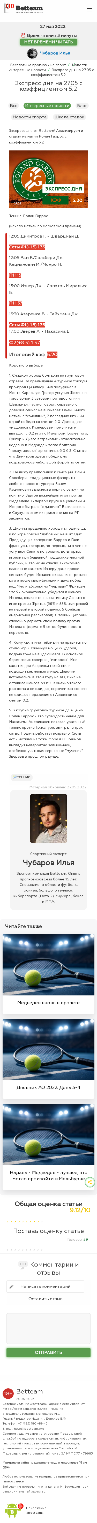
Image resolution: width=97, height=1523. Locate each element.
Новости (79, 65)
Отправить (48, 1352)
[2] (11, 1218)
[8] (34, 1218)
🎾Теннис (21, 777)
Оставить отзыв (45, 1298)
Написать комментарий (45, 1286)
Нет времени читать (48, 42)
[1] (7, 1218)
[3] (15, 1218)
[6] (26, 1218)
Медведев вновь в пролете (48, 1003)
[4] (19, 1218)
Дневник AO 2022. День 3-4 (48, 1087)
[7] (30, 1218)
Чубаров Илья (55, 53)
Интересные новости (28, 70)
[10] (42, 1218)
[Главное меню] (89, 8)
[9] (38, 1218)
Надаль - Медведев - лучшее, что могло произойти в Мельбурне (48, 1176)
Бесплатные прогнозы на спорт (38, 65)
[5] (23, 1218)
